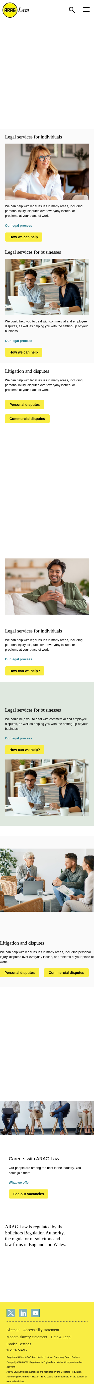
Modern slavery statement (27, 1337)
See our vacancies (28, 1194)
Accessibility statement (41, 1330)
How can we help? (25, 671)
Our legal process (18, 225)
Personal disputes (25, 405)
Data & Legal (61, 1337)
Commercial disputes (27, 419)
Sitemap (13, 1330)
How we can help (24, 237)
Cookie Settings (19, 1344)
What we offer (19, 1182)
